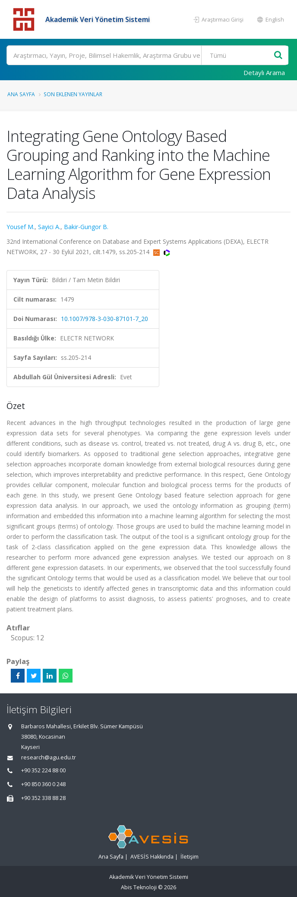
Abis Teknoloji (139, 887)
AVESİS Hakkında (152, 856)
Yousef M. (20, 227)
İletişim (189, 856)
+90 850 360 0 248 (43, 784)
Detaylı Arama (264, 72)
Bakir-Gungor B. (86, 227)
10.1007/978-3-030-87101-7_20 (104, 319)
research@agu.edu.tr (48, 757)
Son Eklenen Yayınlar (73, 94)
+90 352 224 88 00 (43, 770)
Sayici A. (49, 227)
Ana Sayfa (21, 94)
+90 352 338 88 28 (43, 798)
